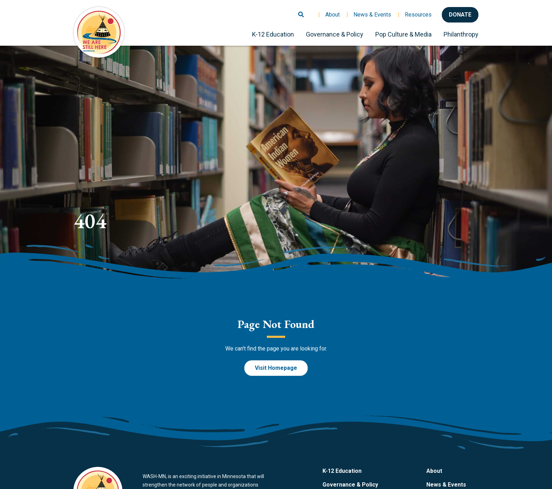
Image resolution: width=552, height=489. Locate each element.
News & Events (372, 14)
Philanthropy (461, 34)
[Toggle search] (301, 11)
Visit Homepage (276, 368)
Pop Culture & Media (403, 34)
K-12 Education (273, 34)
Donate (460, 14)
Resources (418, 14)
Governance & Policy (334, 34)
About (332, 14)
